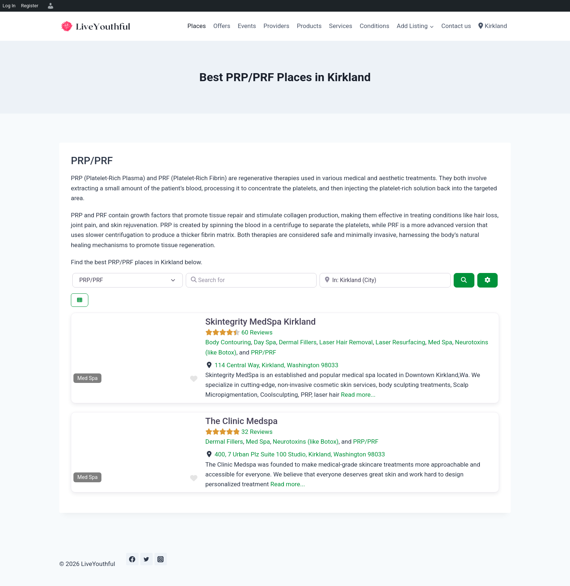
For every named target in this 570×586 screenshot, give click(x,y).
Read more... (358, 394)
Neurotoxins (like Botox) (305, 441)
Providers (276, 25)
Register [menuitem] (30, 5)
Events (247, 25)
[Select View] (79, 300)
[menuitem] (49, 6)
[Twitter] (146, 559)
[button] (81, 349)
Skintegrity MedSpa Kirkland (260, 322)
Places (197, 25)
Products (309, 25)
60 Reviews (257, 332)
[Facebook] (132, 559)
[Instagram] (160, 559)
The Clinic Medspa (241, 421)
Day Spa (265, 342)
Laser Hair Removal (346, 342)
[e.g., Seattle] (385, 280)
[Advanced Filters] (487, 280)
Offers (221, 25)
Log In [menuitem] (9, 5)
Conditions (374, 25)
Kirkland (492, 25)
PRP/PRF (263, 352)
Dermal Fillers (298, 342)
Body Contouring (228, 342)
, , (276, 365)
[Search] (464, 280)
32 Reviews (257, 431)
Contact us (456, 25)
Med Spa (440, 342)
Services (340, 25)
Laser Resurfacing (400, 342)
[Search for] (251, 280)
